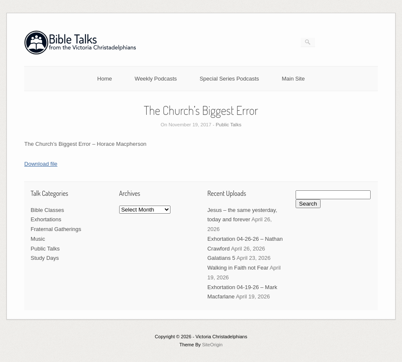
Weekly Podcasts (156, 78)
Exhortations (46, 219)
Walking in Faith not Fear (237, 268)
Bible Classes (47, 210)
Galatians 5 (221, 258)
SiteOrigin (212, 344)
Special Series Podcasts (229, 78)
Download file (40, 164)
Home (104, 78)
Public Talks (229, 124)
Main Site (293, 78)
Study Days (45, 258)
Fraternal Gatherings (56, 229)
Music (38, 239)
